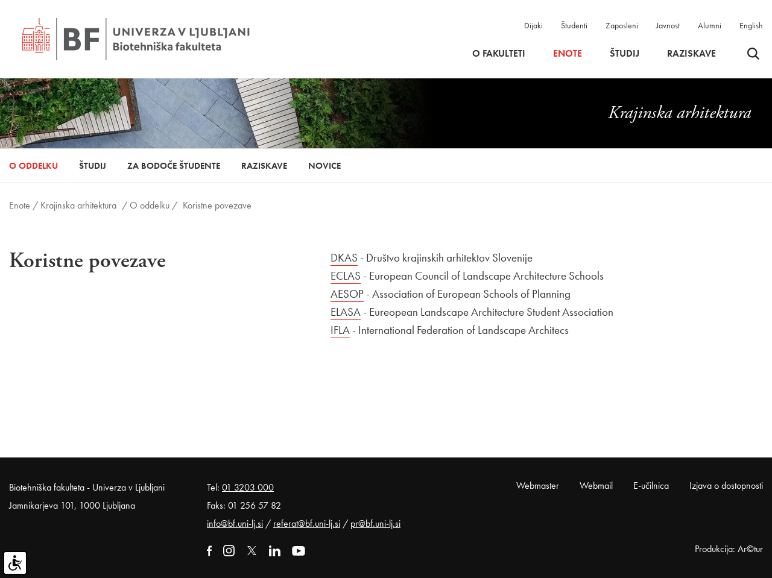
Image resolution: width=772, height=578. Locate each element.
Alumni (709, 25)
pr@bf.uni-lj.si (375, 523)
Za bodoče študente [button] (173, 166)
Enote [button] (567, 53)
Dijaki (533, 25)
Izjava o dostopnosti (726, 485)
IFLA (340, 330)
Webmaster (537, 485)
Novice (324, 166)
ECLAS (346, 275)
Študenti (574, 25)
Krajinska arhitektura (78, 205)
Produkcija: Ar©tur (729, 548)
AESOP (347, 293)
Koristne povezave (217, 205)
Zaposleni (622, 25)
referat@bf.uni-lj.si (306, 523)
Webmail (596, 485)
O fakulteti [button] (498, 53)
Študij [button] (624, 53)
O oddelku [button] (33, 166)
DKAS (344, 257)
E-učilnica (651, 485)
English (751, 25)
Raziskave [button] (691, 53)
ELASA (346, 311)
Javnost (668, 25)
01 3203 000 (248, 487)
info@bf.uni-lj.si (235, 523)
